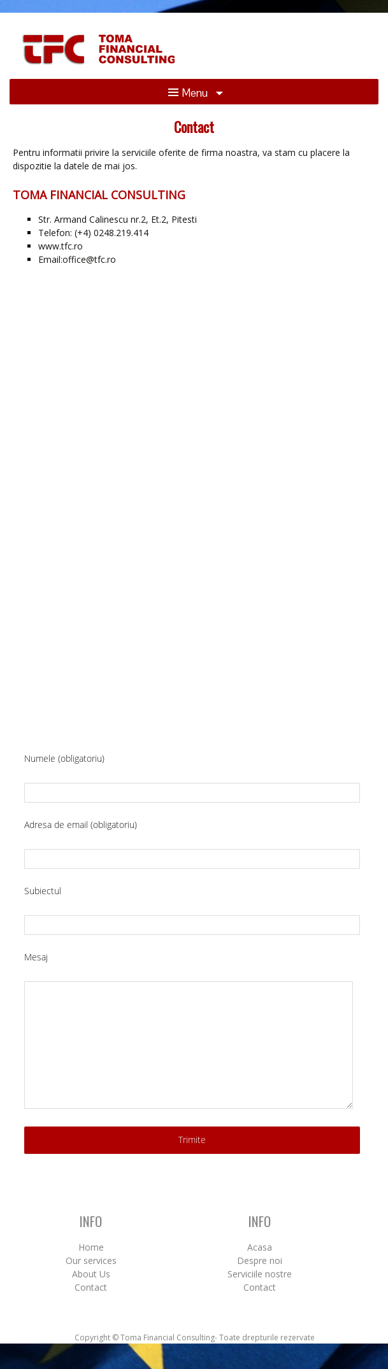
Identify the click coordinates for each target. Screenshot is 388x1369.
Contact (91, 1287)
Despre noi (259, 1260)
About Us (91, 1274)
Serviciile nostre (259, 1274)
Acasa (259, 1247)
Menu (189, 93)
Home (91, 1247)
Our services (91, 1260)
